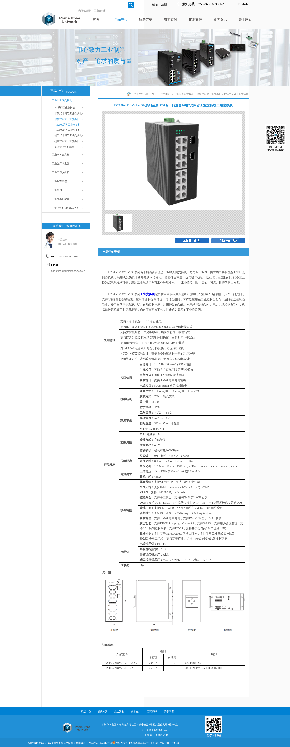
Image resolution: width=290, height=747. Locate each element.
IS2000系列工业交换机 (236, 94)
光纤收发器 (84, 10)
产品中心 (165, 94)
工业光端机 (100, 10)
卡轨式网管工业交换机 (209, 94)
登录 (155, 4)
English (243, 4)
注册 (164, 4)
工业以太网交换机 (184, 94)
